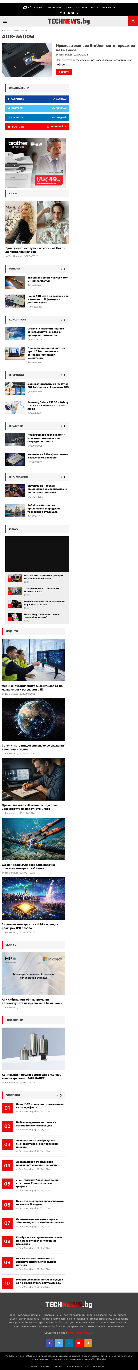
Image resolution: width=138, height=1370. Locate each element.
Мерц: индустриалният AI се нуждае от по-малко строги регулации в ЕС (33, 687)
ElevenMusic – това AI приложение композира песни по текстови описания (47, 489)
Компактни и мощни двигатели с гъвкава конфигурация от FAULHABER (31, 1076)
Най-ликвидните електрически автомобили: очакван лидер (36, 1124)
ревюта (14, 268)
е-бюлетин (108, 7)
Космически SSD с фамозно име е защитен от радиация (47, 456)
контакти (81, 7)
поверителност (74, 1366)
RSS (87, 1366)
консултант (17, 319)
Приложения (18, 476)
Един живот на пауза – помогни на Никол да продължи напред (35, 249)
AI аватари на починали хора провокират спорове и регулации (37, 1163)
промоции (16, 375)
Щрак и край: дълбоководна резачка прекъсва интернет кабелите (28, 866)
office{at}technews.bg (81, 1332)
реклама (94, 7)
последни (12, 1095)
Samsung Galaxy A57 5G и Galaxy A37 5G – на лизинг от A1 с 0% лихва (47, 405)
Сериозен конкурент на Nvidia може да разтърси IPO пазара (30, 926)
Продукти (16, 425)
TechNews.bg (65, 55)
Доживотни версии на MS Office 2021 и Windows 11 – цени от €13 (48, 385)
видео (13, 528)
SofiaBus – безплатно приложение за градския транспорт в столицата (43, 508)
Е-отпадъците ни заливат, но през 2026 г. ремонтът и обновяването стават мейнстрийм (46, 353)
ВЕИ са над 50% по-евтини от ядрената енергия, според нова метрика (36, 1262)
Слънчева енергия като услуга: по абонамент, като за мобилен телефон (40, 1221)
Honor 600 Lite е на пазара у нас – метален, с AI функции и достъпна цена (47, 299)
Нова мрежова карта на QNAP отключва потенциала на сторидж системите (46, 438)
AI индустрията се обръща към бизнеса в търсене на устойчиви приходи (37, 1144)
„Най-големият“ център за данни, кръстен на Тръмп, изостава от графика (37, 1183)
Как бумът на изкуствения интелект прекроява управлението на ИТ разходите (39, 1241)
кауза (13, 193)
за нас (69, 7)
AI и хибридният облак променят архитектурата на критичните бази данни (32, 1001)
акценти (11, 631)
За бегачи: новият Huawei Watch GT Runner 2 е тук (47, 279)
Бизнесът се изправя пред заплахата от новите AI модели (40, 1203)
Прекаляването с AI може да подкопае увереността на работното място (30, 806)
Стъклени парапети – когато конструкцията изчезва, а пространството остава (45, 332)
